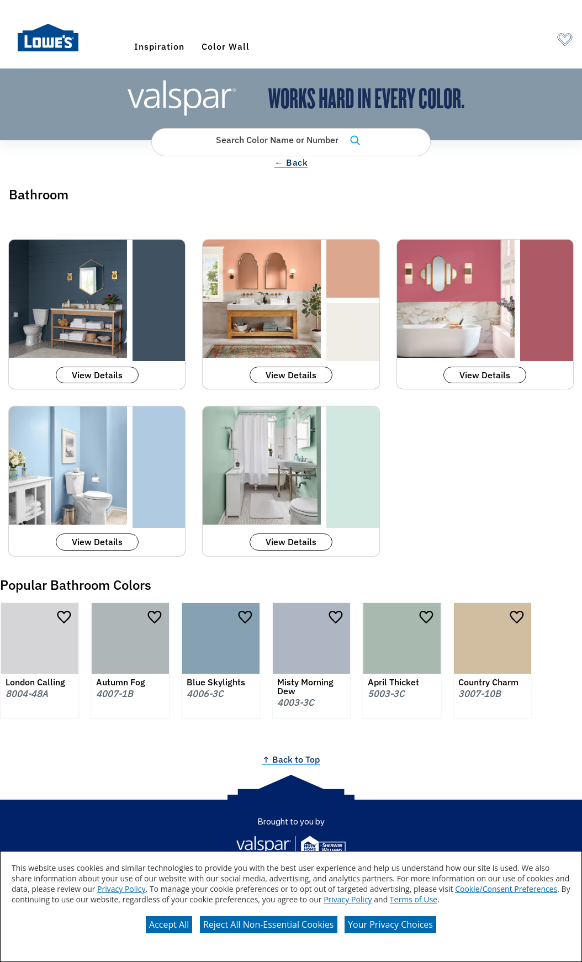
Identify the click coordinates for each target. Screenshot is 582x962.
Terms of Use (413, 899)
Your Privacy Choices (390, 924)
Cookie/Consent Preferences (506, 889)
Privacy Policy (121, 889)
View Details (97, 374)
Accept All (169, 924)
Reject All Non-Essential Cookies (268, 924)
